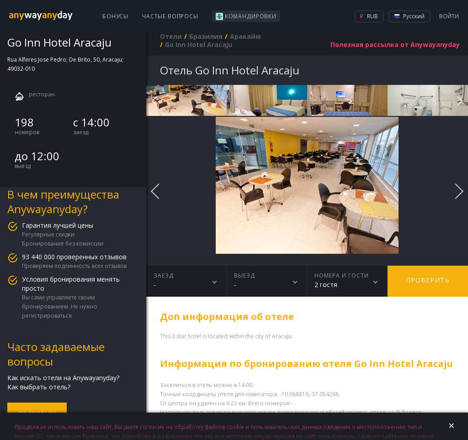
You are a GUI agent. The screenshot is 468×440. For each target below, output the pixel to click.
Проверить (428, 280)
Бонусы (115, 16)
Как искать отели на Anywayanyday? (63, 377)
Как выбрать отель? (38, 386)
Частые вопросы (170, 16)
